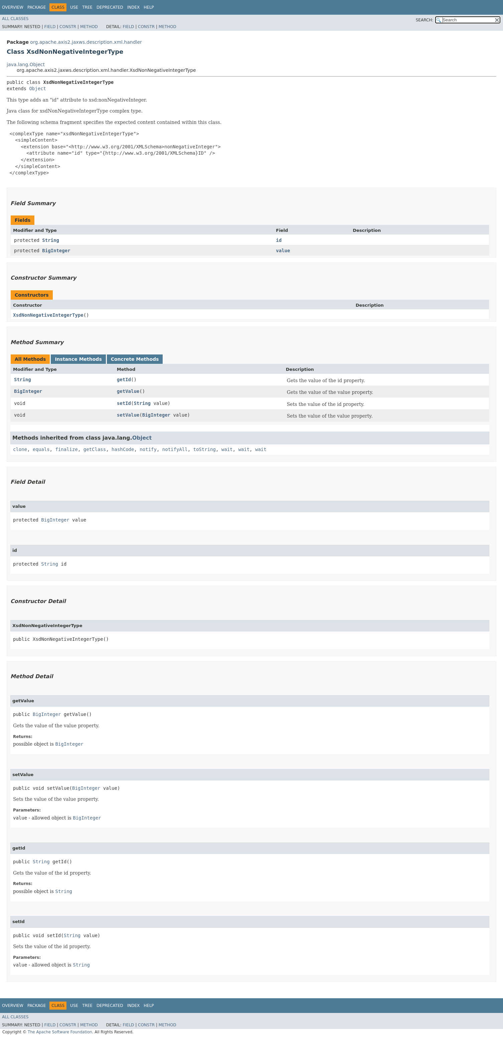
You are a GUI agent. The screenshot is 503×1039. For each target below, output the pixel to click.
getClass (94, 449)
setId (124, 403)
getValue (128, 391)
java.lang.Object (26, 64)
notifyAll (175, 449)
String (50, 240)
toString (204, 449)
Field (49, 26)
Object (37, 88)
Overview (12, 7)
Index (133, 7)
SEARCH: (425, 20)
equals (41, 449)
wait (227, 449)
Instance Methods (78, 359)
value (283, 250)
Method (89, 26)
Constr (67, 26)
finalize (66, 449)
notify (148, 449)
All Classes (15, 18)
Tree (87, 7)
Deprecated (110, 7)
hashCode (123, 449)
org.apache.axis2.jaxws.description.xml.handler (86, 42)
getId (124, 379)
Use (74, 7)
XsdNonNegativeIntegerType (48, 315)
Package (36, 7)
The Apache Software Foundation (60, 1032)
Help (149, 7)
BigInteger (56, 250)
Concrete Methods (135, 359)
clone (20, 449)
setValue (128, 415)
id (279, 240)
